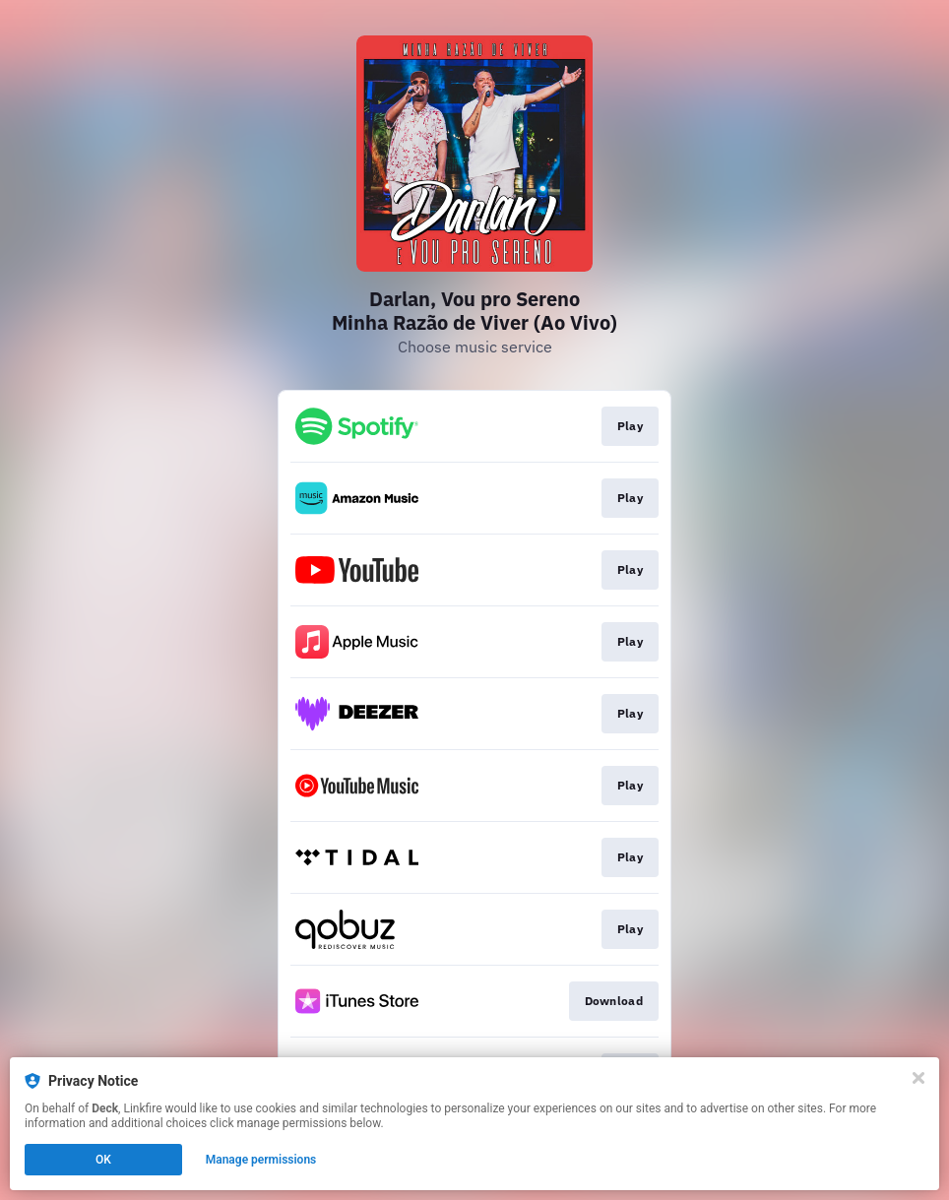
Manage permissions (261, 1160)
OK (103, 1160)
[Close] (918, 1078)
